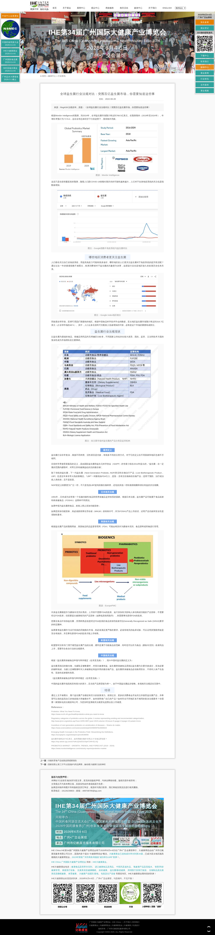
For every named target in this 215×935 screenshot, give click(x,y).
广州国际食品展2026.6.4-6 (10, 60)
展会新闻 (205, 73)
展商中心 (81, 8)
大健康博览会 (105, 925)
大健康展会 (93, 925)
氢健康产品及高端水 (142, 867)
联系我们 (135, 922)
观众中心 (95, 8)
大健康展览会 (117, 925)
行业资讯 (62, 76)
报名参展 (205, 22)
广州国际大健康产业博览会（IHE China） (105, 922)
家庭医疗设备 (68, 870)
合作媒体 (205, 85)
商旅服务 (110, 8)
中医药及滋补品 (123, 867)
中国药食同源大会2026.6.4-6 (10, 43)
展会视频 (205, 91)
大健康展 (127, 925)
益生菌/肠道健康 (117, 870)
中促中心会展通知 (10, 16)
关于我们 (152, 8)
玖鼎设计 (136, 925)
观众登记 (205, 28)
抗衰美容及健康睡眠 (86, 870)
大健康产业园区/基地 (88, 873)
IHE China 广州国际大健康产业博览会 (68, 862)
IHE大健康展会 (99, 862)
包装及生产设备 (108, 873)
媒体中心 (138, 8)
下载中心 (205, 56)
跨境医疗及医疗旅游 (137, 870)
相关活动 (124, 8)
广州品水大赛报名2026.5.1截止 (10, 78)
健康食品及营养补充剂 (81, 867)
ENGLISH (167, 8)
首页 (55, 8)
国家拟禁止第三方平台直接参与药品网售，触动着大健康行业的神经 (77, 764)
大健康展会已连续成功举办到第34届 (126, 854)
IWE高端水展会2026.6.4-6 (10, 69)
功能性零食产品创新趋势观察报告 (62, 760)
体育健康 (72, 873)
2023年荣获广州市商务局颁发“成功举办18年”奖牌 (94, 857)
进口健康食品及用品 (104, 867)
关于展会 (67, 8)
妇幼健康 (103, 870)
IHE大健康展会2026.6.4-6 (10, 52)
